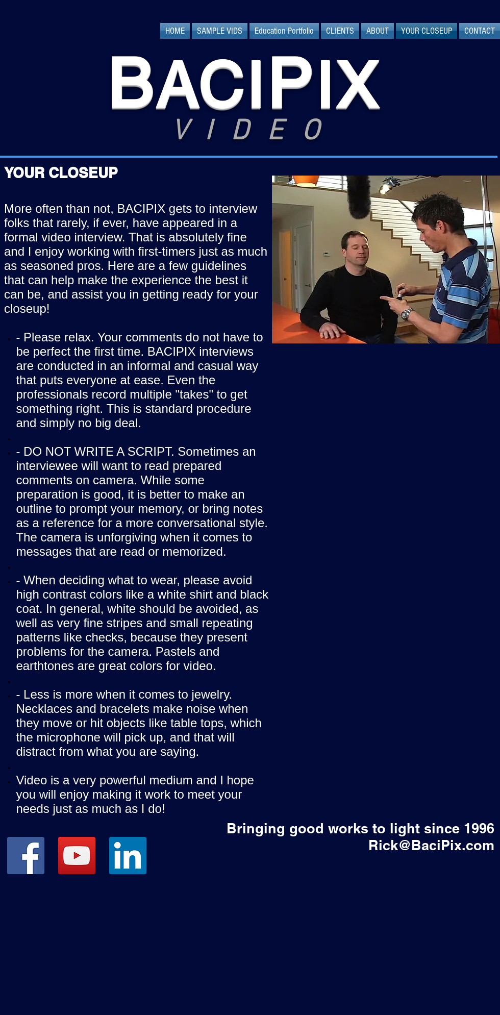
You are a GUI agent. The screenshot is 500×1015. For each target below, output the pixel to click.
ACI (211, 85)
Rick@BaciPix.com (431, 845)
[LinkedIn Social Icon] (127, 855)
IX (347, 85)
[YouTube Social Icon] (76, 855)
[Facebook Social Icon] (25, 855)
